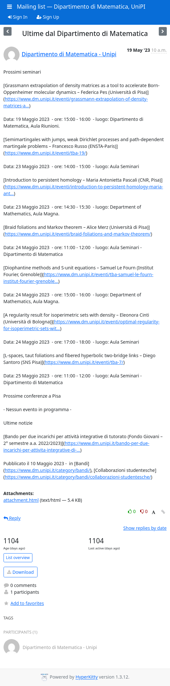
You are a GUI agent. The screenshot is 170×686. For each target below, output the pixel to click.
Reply (12, 518)
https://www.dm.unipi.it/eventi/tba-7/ (84, 362)
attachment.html (21, 500)
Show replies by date (144, 528)
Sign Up (48, 17)
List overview (18, 557)
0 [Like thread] (132, 511)
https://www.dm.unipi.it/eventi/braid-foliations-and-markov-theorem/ (78, 234)
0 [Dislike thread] (144, 511)
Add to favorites (24, 603)
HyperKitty (86, 677)
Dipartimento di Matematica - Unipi (69, 54)
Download (20, 572)
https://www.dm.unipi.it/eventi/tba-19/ (45, 153)
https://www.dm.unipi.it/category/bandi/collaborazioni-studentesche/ (78, 477)
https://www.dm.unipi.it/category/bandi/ (47, 470)
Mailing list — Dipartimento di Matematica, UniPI (81, 6)
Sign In (18, 17)
